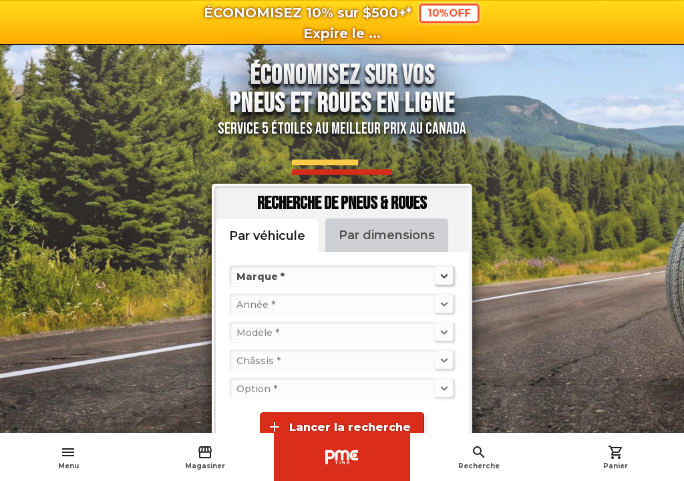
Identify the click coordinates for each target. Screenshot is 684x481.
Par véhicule (267, 235)
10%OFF (449, 13)
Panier (615, 457)
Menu (68, 457)
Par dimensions (387, 235)
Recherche (479, 457)
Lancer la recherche (339, 427)
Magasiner (205, 457)
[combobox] (237, 276)
